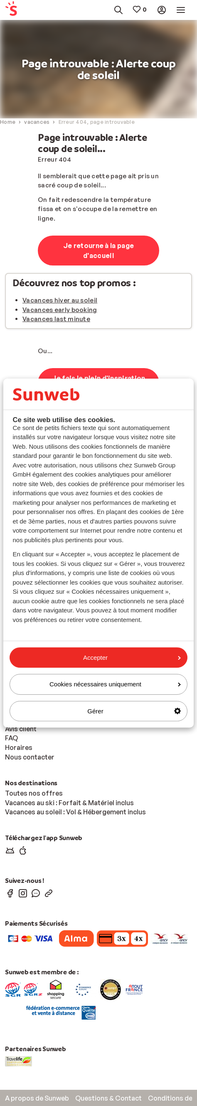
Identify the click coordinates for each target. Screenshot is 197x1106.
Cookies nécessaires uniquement (115, 684)
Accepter (132, 657)
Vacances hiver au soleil (59, 300)
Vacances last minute (56, 319)
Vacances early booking (59, 310)
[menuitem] (17, 10)
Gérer (134, 711)
